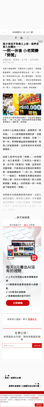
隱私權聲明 (35, 397)
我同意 (39, 405)
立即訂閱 (36, 345)
